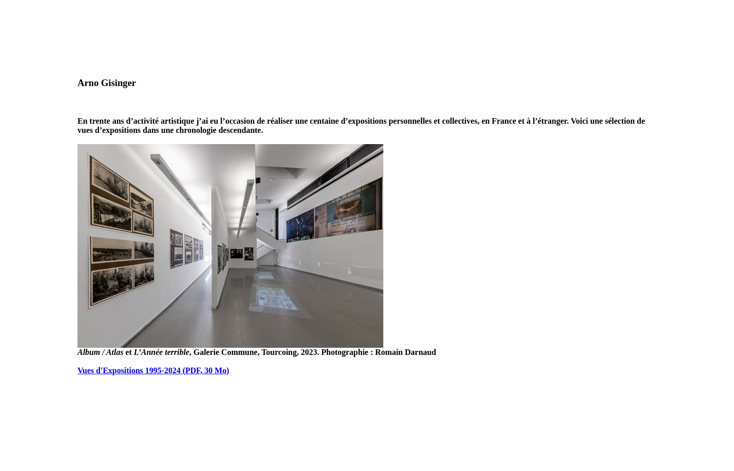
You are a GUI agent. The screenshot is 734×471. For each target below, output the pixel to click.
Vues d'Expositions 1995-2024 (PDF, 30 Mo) (153, 370)
